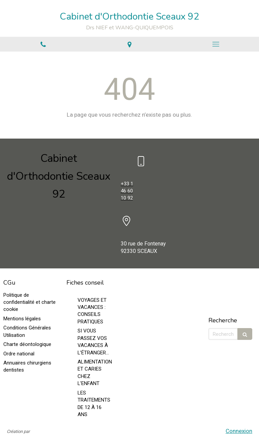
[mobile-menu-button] (216, 44)
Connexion (239, 431)
